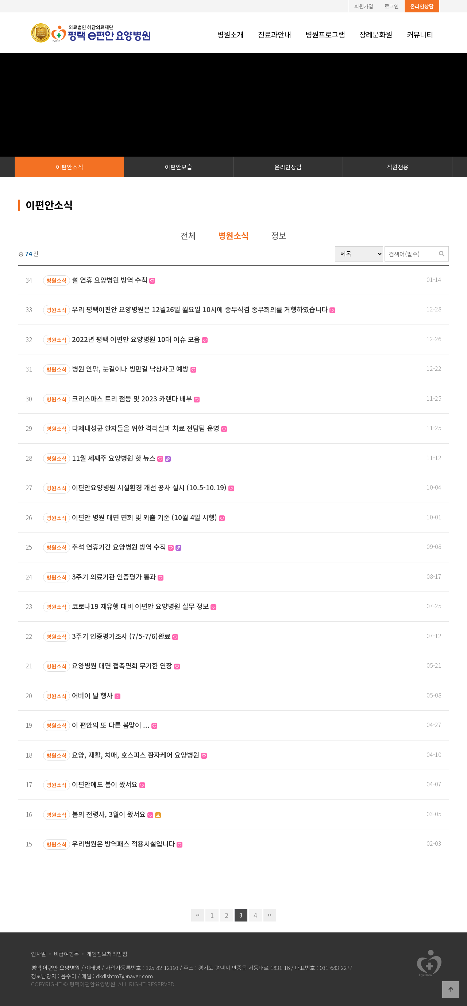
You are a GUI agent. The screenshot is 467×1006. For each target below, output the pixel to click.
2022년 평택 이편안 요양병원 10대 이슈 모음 (140, 339)
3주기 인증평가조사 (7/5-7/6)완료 (125, 636)
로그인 (392, 6)
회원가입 (363, 6)
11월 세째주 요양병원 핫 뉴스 (121, 458)
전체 (188, 235)
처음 (197, 915)
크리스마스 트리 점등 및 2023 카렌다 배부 (136, 398)
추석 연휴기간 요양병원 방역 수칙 (126, 546)
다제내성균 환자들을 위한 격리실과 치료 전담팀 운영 (149, 428)
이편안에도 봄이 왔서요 (108, 784)
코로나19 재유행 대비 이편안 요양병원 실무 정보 (144, 606)
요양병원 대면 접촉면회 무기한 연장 (126, 665)
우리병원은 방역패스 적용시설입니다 (127, 843)
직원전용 (398, 166)
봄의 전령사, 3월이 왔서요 (116, 814)
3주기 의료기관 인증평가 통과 (117, 576)
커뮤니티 (420, 34)
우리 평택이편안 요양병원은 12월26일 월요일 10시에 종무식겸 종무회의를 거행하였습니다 (203, 309)
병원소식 (233, 235)
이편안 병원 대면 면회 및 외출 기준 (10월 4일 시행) (148, 517)
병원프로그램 (325, 34)
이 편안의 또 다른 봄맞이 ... (114, 725)
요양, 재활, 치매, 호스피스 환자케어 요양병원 (139, 754)
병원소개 (230, 34)
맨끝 (269, 915)
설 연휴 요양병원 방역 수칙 (113, 279)
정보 (278, 235)
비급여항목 (66, 954)
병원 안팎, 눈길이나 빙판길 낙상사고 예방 (134, 368)
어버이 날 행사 (96, 695)
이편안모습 (178, 166)
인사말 (38, 954)
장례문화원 (375, 34)
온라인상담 (422, 6)
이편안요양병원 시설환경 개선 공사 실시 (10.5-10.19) (153, 487)
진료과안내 (274, 34)
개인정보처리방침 (106, 954)
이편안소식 (69, 166)
